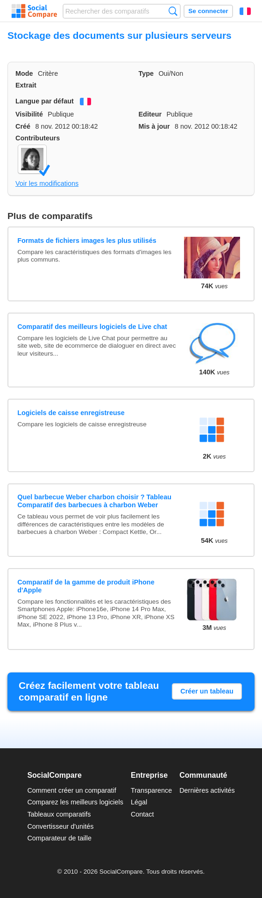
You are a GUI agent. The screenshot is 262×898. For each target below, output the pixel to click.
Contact (142, 814)
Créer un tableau (207, 691)
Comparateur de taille (59, 838)
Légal (139, 802)
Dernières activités (206, 790)
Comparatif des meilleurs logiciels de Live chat (92, 326)
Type (146, 73)
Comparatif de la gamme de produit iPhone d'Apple (85, 586)
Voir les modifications (46, 183)
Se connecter (208, 11)
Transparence (151, 790)
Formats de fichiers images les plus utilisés (86, 240)
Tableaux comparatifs (59, 814)
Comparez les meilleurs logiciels (75, 802)
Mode (24, 73)
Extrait (25, 85)
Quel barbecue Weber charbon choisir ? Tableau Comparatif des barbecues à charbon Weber (94, 501)
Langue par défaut (44, 101)
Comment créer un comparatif (71, 790)
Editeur (150, 114)
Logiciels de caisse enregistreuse (71, 412)
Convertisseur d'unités (60, 826)
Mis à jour (154, 126)
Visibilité (29, 114)
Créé (22, 126)
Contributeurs (37, 138)
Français (245, 11)
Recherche (173, 11)
